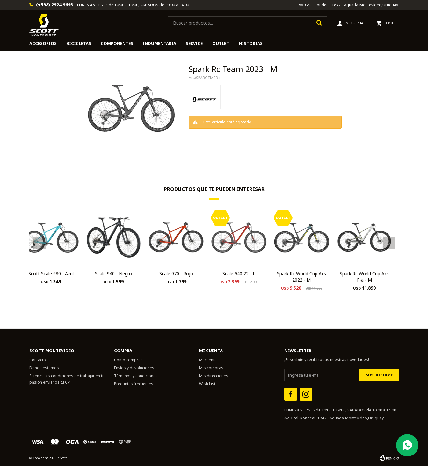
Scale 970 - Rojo (176, 273)
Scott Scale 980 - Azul (51, 273)
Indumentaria (159, 43)
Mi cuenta (208, 360)
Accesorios (43, 43)
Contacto (37, 360)
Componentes (117, 43)
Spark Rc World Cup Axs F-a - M (364, 276)
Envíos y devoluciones (134, 368)
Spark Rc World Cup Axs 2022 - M (301, 276)
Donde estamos (44, 368)
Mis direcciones (213, 376)
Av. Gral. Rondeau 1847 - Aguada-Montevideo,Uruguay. (349, 5)
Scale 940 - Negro (113, 273)
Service (194, 43)
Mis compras (211, 368)
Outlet (220, 43)
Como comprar (128, 360)
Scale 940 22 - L (238, 273)
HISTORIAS (251, 43)
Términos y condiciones (136, 376)
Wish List (207, 384)
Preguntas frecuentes (133, 384)
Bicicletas (78, 43)
